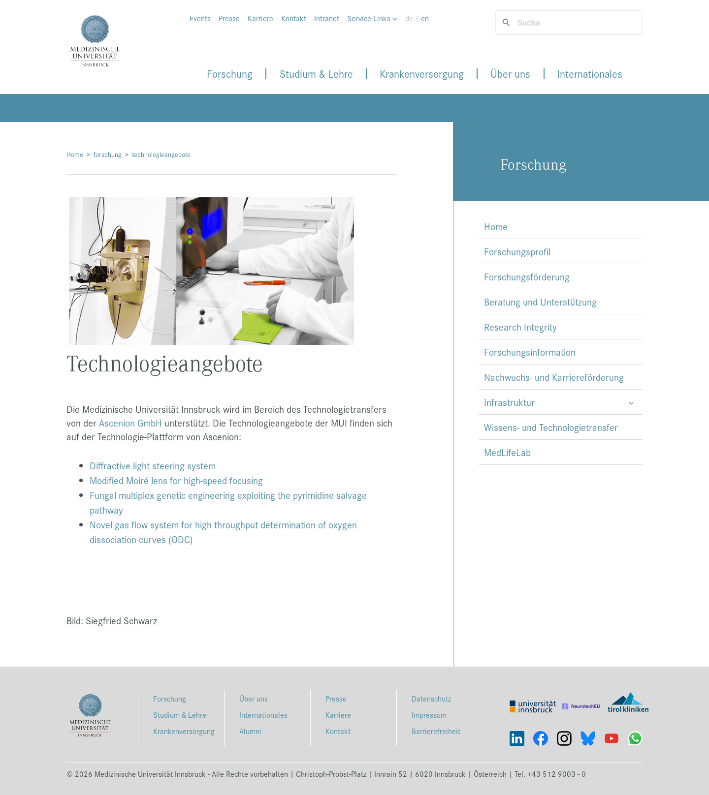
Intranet (326, 18)
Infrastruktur (509, 402)
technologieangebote (161, 154)
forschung (108, 154)
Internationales (589, 73)
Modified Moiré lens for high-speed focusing (176, 480)
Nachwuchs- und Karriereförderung (554, 376)
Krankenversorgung (422, 73)
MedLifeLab (507, 452)
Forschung (230, 73)
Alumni (250, 731)
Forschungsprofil (517, 251)
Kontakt (293, 18)
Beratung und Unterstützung (540, 301)
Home (74, 154)
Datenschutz (431, 698)
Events (200, 18)
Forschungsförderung (527, 276)
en (425, 18)
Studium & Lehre (316, 73)
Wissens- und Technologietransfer (551, 427)
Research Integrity (520, 326)
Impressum (429, 714)
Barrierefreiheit (436, 731)
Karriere (260, 18)
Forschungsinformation (530, 351)
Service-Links (372, 18)
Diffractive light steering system (153, 465)
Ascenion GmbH (130, 422)
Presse (229, 18)
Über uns (510, 73)
